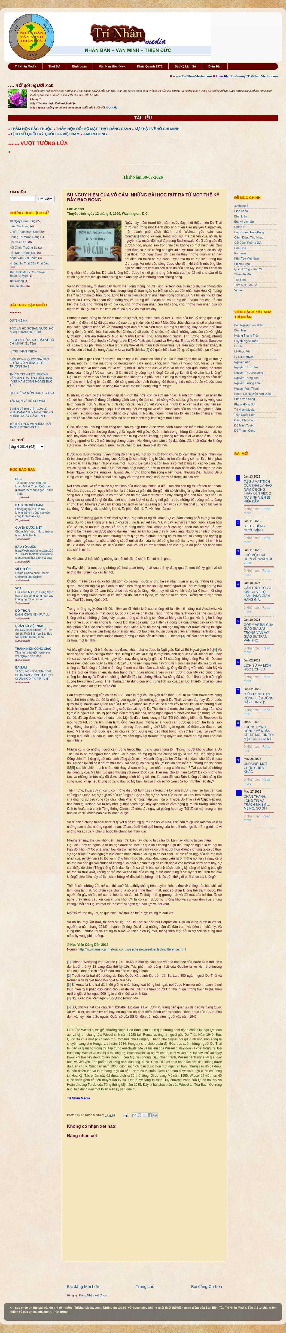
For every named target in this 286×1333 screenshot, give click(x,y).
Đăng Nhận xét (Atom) (93, 1295)
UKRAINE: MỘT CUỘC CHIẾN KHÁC (255, 768)
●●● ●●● (14, 144)
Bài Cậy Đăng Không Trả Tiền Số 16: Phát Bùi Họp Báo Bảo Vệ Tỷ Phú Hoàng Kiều (34, 633)
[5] (73, 768)
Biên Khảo (241, 211)
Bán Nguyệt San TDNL (249, 325)
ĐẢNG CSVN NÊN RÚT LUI (32, 614)
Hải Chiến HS (18, 242)
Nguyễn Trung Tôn (246, 377)
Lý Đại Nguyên (244, 356)
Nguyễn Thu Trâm (246, 367)
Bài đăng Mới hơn (83, 1286)
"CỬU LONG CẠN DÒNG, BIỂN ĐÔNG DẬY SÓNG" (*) (258, 698)
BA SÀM (21, 667)
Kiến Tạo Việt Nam (246, 258)
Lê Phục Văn (242, 351)
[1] (137, 236)
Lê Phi (238, 346)
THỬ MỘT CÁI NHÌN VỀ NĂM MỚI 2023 (258, 559)
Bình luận (240, 216)
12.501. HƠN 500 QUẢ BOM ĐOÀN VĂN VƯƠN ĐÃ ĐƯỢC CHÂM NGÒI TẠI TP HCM (34, 675)
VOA (18, 588)
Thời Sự (54, 66)
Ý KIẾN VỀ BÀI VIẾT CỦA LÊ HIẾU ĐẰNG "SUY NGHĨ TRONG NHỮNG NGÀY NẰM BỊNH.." (31, 412)
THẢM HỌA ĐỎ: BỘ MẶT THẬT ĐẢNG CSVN (93, 129)
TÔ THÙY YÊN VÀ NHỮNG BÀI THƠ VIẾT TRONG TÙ (30, 425)
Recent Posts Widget (265, 828)
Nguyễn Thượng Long (248, 372)
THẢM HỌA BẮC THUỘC (32, 129)
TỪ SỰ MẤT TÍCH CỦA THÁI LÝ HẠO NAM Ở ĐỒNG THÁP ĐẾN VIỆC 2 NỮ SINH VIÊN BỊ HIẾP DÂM (258, 491)
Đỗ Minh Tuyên (244, 425)
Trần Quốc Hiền (244, 414)
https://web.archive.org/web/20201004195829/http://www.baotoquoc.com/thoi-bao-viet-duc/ (34, 554)
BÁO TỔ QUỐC (25, 546)
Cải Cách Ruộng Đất (247, 242)
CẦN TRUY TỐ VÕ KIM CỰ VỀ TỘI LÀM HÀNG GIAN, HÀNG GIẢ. (257, 594)
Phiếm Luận (242, 264)
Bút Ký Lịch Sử (185, 66)
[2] (147, 350)
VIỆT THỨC (23, 569)
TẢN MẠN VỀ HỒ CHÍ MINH (28, 400)
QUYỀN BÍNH (19, 320)
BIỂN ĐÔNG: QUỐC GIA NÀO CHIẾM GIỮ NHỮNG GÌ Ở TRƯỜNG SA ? (29, 363)
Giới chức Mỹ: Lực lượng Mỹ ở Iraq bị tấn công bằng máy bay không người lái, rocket (34, 596)
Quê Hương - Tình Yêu (249, 269)
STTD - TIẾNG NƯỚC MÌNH (254, 528)
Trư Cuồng (17, 281)
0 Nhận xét (252, 509)
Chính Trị (240, 226)
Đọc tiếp (111, 107)
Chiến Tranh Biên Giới (24, 231)
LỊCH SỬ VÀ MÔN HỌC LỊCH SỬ (32, 393)
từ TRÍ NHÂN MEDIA (23, 351)
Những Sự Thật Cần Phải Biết (29, 263)
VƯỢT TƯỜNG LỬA (44, 143)
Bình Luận (79, 66)
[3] (183, 636)
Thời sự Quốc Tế (245, 285)
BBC (18, 479)
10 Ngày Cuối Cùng (22, 221)
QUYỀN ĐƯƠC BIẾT (28, 527)
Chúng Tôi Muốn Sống (24, 237)
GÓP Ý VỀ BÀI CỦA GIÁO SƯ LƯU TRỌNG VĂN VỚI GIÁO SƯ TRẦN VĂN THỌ (258, 633)
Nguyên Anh (242, 362)
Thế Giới (240, 279)
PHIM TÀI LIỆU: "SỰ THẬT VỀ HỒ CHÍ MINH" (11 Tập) (32, 341)
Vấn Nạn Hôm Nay (112, 66)
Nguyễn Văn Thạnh (247, 388)
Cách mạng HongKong (249, 232)
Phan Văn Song (244, 399)
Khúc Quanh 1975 (149, 66)
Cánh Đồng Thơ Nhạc (248, 237)
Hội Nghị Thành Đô (22, 252)
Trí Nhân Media (25, 66)
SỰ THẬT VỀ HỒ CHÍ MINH (157, 129)
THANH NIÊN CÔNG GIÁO (33, 648)
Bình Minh (241, 330)
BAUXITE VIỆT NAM (29, 505)
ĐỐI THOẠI (22, 610)
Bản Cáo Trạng (19, 226)
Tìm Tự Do (17, 286)
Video (238, 290)
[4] (215, 650)
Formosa (240, 253)
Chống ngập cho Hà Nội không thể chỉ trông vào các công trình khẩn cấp (32, 513)
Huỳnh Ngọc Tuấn (246, 341)
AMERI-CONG (95, 134)
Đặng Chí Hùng (244, 420)
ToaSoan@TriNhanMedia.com (254, 76)
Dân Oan (240, 248)
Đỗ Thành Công (244, 430)
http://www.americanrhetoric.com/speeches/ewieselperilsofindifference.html (132, 949)
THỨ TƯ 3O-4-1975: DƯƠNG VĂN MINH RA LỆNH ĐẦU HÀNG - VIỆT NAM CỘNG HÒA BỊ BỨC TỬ (31, 380)
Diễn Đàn (214, 66)
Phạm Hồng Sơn (245, 404)
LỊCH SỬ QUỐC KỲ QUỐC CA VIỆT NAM (45, 134)
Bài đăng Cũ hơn (206, 1286)
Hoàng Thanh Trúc (246, 335)
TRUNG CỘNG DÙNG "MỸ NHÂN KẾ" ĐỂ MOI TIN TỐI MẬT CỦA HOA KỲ (259, 733)
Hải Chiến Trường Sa (23, 247)
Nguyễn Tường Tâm (247, 383)
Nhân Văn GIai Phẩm (23, 258)
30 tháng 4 (241, 205)
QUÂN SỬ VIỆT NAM (29, 626)
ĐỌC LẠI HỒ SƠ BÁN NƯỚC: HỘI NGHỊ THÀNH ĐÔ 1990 (32, 330)
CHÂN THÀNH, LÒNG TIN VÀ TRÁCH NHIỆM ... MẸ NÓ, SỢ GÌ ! (257, 802)
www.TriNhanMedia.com (192, 76)
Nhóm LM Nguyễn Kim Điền (252, 393)
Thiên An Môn (243, 274)
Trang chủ (145, 1286)
